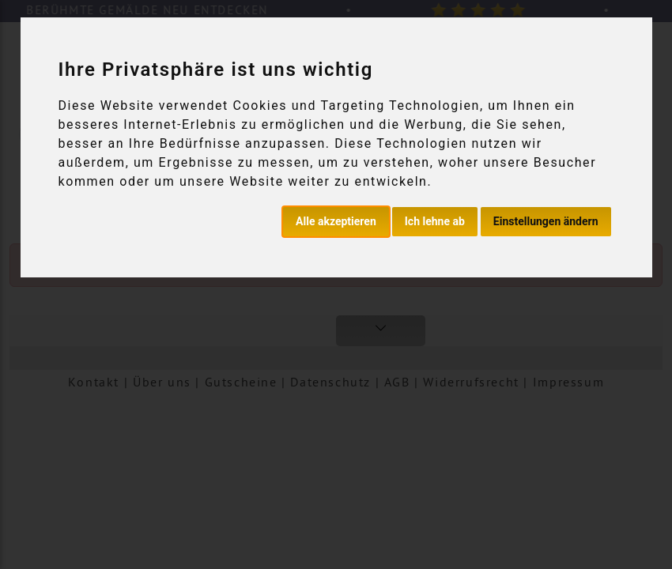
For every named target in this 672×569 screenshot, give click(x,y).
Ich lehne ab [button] (435, 221)
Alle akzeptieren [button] (336, 221)
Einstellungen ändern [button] (545, 221)
